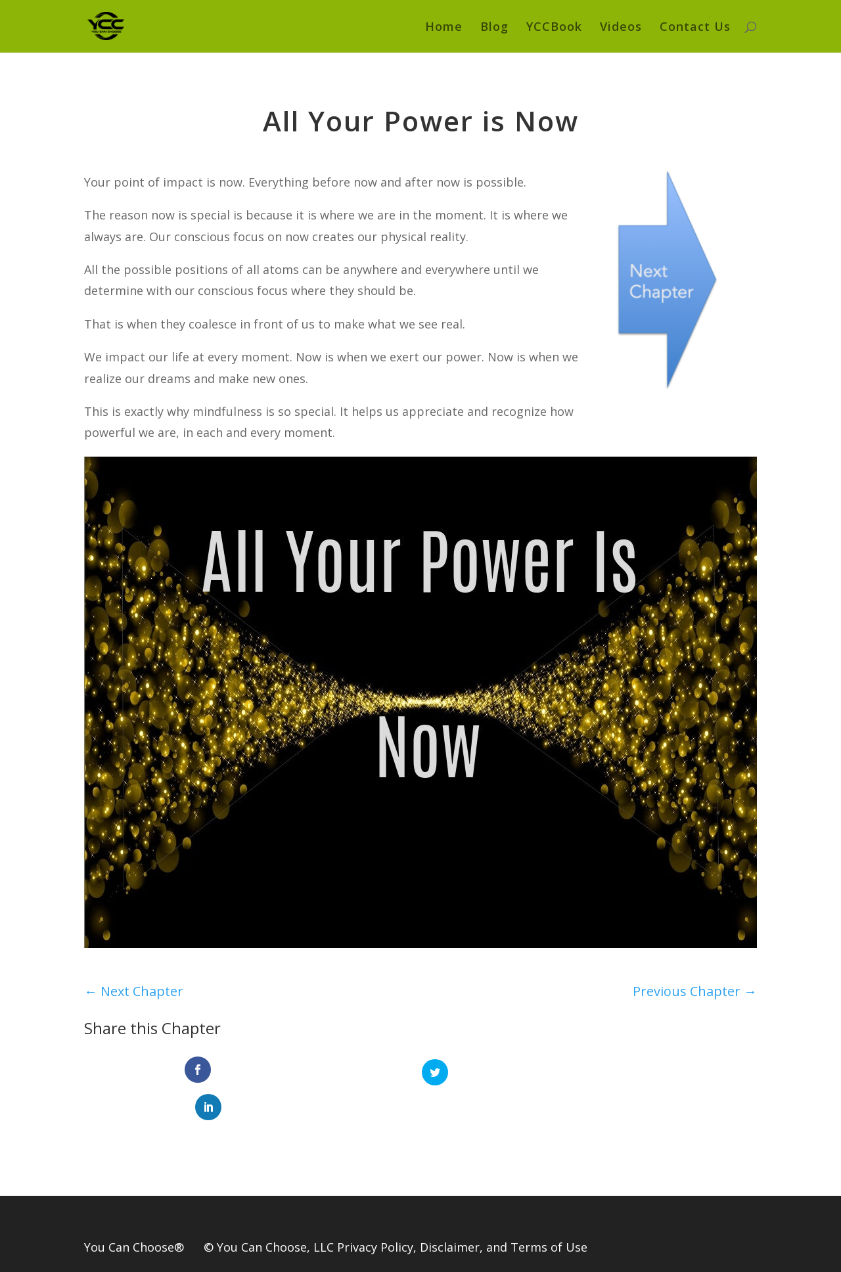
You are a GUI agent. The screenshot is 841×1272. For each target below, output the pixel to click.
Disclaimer (450, 1211)
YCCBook (554, 28)
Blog (494, 28)
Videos (621, 28)
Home (444, 28)
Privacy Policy (375, 1211)
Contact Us (695, 28)
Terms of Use (549, 1211)
